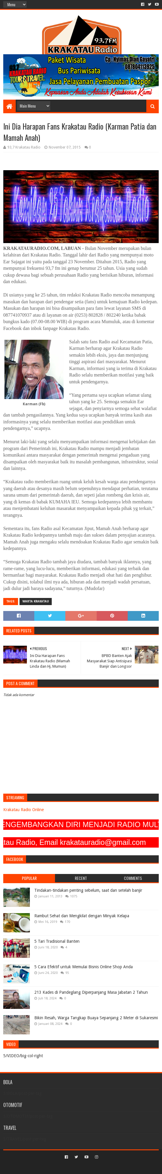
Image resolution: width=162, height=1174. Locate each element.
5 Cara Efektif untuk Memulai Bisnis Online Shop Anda (83, 966)
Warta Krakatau (35, 601)
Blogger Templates (106, 1167)
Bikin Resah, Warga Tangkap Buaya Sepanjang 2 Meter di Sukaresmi (96, 1017)
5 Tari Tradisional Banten (57, 941)
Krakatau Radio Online (23, 809)
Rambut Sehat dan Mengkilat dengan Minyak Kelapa (81, 915)
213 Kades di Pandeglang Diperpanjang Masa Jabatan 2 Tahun (91, 992)
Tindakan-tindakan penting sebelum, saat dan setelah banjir (88, 890)
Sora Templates (72, 1167)
